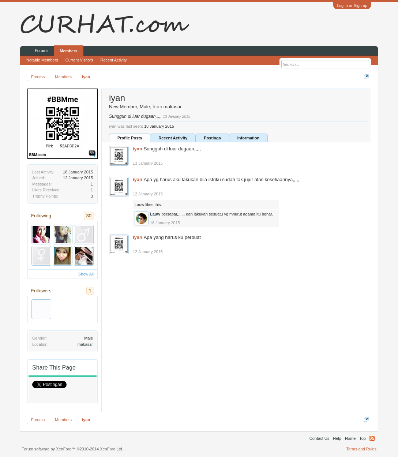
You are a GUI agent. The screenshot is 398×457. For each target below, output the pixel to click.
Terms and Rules (361, 449)
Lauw (139, 204)
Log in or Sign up (352, 5)
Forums (41, 50)
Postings (212, 138)
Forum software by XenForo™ (72, 449)
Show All (86, 274)
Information (248, 138)
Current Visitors (79, 60)
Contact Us (319, 438)
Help (337, 438)
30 (88, 215)
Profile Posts (129, 138)
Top (362, 438)
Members (68, 51)
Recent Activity (172, 138)
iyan (137, 148)
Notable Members (42, 60)
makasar (85, 344)
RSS (372, 438)
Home (350, 438)
